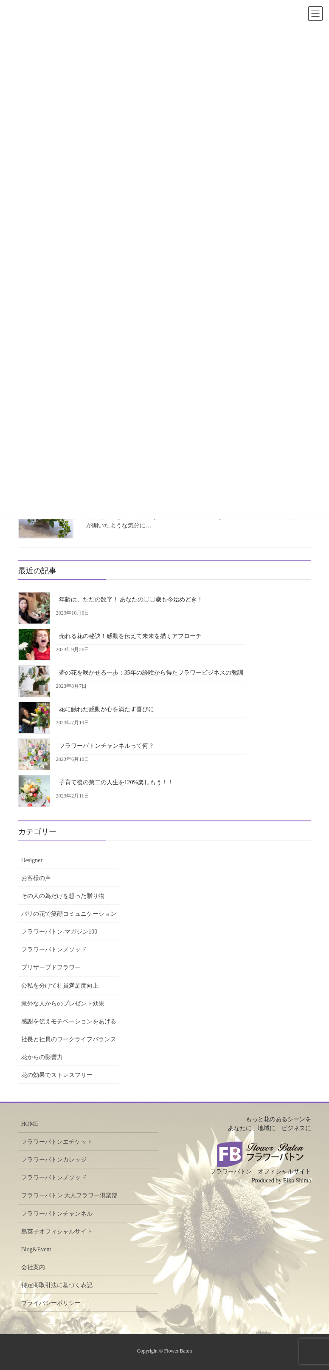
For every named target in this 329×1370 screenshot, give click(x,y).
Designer (32, 860)
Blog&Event (36, 1249)
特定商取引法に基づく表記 (57, 1285)
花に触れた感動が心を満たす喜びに (106, 709)
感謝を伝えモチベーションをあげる (68, 1021)
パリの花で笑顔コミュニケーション (68, 914)
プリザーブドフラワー (51, 967)
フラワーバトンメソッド (54, 949)
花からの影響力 (42, 1057)
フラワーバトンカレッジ (54, 1159)
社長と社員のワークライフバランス (68, 1039)
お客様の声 (36, 878)
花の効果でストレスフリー (57, 1075)
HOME (30, 1124)
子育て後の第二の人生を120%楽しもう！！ (116, 782)
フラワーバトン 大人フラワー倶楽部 (69, 1195)
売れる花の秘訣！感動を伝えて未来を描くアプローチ (130, 636)
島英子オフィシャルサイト (57, 1231)
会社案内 (33, 1267)
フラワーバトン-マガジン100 (59, 932)
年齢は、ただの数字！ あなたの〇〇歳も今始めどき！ (131, 599)
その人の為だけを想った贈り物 (62, 896)
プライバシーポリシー (51, 1303)
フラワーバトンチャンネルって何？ (106, 746)
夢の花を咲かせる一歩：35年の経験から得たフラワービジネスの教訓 (151, 672)
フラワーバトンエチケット (57, 1142)
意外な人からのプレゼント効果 (62, 1003)
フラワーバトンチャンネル (57, 1213)
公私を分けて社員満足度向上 (59, 986)
